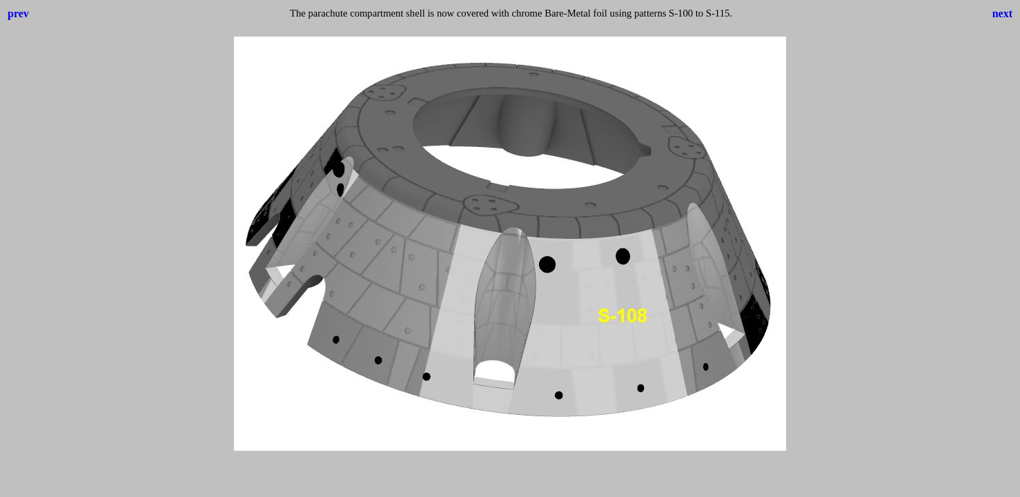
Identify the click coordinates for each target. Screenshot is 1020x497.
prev (18, 13)
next (1002, 13)
